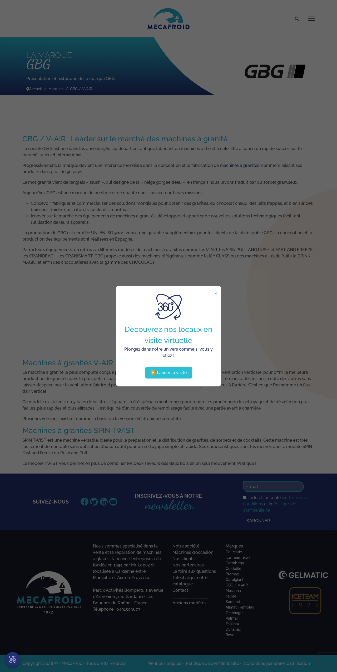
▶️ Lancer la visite (169, 372)
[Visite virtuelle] (12, 659)
